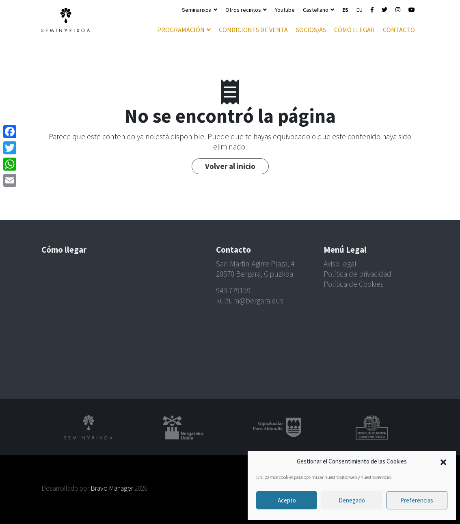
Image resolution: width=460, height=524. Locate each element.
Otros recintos (243, 9)
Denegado (352, 500)
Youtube (285, 9)
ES (345, 9)
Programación (181, 30)
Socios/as (311, 30)
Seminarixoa (197, 9)
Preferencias (416, 500)
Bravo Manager (112, 488)
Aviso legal (340, 263)
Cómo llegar (354, 30)
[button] (443, 461)
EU (359, 9)
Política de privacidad (357, 274)
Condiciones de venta (253, 30)
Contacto (399, 30)
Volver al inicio (230, 166)
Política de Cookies (354, 284)
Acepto (287, 500)
